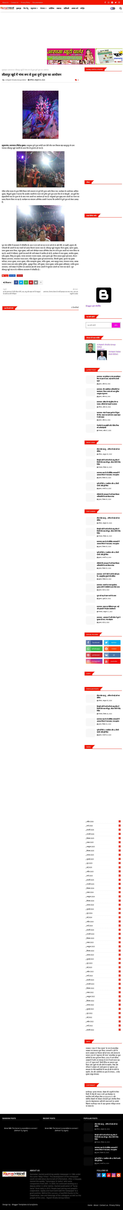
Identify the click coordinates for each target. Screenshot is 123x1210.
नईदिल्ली (66, 8)
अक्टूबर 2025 (104, 846)
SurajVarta (33, 1204)
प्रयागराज (11, 70)
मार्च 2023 (104, 976)
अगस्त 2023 (104, 955)
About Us (5, 2)
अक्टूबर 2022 (104, 996)
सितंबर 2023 (104, 951)
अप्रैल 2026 (104, 821)
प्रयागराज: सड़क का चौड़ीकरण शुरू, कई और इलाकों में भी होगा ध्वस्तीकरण (108, 607)
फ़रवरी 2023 (104, 980)
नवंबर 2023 (104, 942)
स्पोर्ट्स (82, 8)
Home (90, 1205)
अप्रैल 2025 (104, 871)
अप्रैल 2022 (104, 1021)
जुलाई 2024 (104, 909)
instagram (96, 661)
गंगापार (42, 8)
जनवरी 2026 (104, 834)
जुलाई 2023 (104, 959)
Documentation (37, 2)
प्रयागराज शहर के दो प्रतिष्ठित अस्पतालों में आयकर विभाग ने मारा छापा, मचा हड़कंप (108, 473)
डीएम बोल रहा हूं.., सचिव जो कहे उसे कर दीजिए (108, 450)
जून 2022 (104, 1013)
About (96, 1205)
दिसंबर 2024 (104, 888)
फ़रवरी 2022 (104, 1030)
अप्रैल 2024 (104, 921)
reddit (113, 649)
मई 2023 (104, 967)
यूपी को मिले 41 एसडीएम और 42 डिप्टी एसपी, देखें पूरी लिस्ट (108, 484)
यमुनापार (33, 8)
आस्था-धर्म (74, 8)
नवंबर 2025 (104, 842)
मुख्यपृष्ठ (18, 8)
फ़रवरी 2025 (104, 880)
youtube (114, 661)
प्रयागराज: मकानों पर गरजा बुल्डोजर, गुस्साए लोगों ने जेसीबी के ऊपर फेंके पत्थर (108, 586)
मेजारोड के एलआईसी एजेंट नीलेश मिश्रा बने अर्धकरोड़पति (108, 426)
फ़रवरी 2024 (104, 930)
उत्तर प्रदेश (12, 276)
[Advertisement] (61, 31)
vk (114, 655)
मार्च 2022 (104, 1026)
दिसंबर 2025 (104, 838)
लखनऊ (59, 8)
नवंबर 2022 (104, 992)
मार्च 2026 (104, 826)
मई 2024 (104, 917)
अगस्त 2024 (104, 905)
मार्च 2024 (104, 926)
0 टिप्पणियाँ (75, 307)
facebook (95, 642)
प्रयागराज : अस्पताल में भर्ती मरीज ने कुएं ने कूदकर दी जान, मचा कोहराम (108, 618)
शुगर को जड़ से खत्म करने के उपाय (106, 596)
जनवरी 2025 (104, 884)
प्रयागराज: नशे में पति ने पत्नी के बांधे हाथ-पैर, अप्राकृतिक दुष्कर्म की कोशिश (108, 575)
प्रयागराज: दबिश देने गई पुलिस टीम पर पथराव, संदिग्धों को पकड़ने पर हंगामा (107, 403)
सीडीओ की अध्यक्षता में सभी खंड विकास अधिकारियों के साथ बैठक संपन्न (108, 495)
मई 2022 (104, 1017)
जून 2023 (104, 963)
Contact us (15, 2)
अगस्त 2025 (104, 855)
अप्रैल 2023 (104, 971)
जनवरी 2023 (104, 984)
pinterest (96, 655)
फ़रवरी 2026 (104, 830)
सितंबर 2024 (104, 901)
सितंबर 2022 (104, 1001)
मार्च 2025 (104, 876)
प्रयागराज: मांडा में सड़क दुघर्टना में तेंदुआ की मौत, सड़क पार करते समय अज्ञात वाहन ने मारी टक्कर (108, 415)
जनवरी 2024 (104, 934)
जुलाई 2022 (104, 1009)
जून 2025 (104, 863)
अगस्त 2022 (104, 1005)
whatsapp (96, 649)
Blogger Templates (19, 1204)
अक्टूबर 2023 (104, 946)
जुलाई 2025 (104, 859)
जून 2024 (104, 913)
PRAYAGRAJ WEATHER (103, 197)
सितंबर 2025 (104, 851)
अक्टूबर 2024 (104, 896)
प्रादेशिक (51, 8)
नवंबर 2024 (104, 892)
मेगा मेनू (25, 8)
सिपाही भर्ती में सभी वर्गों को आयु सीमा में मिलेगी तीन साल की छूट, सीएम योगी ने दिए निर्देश (108, 462)
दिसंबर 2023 (104, 938)
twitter (114, 642)
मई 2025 (104, 867)
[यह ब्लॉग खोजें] (99, 325)
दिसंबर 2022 (104, 988)
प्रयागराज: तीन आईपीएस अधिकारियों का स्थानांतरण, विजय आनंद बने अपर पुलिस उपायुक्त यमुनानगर (108, 391)
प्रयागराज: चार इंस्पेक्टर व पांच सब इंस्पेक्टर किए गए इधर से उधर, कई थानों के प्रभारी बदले (108, 378)
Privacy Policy (25, 2)
